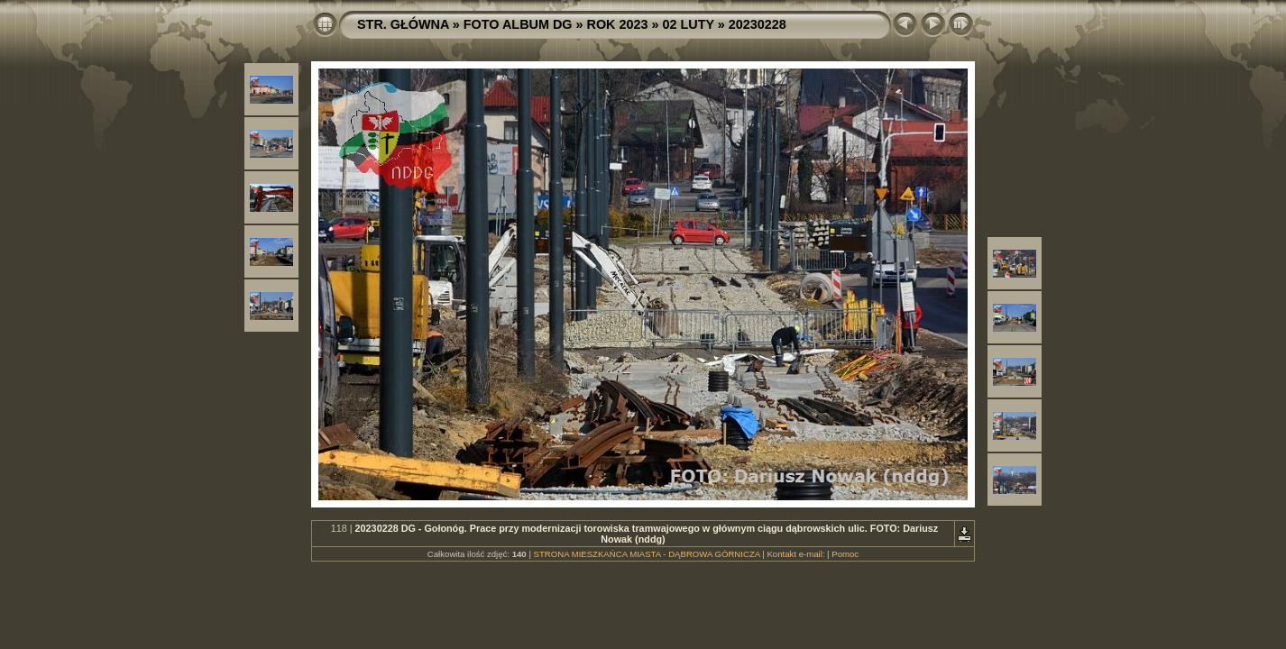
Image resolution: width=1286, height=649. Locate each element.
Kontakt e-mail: (795, 554)
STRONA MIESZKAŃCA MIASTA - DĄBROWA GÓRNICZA (647, 554)
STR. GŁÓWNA (403, 24)
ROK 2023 (617, 24)
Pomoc (845, 554)
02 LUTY (688, 24)
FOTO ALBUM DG (518, 24)
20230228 (757, 24)
